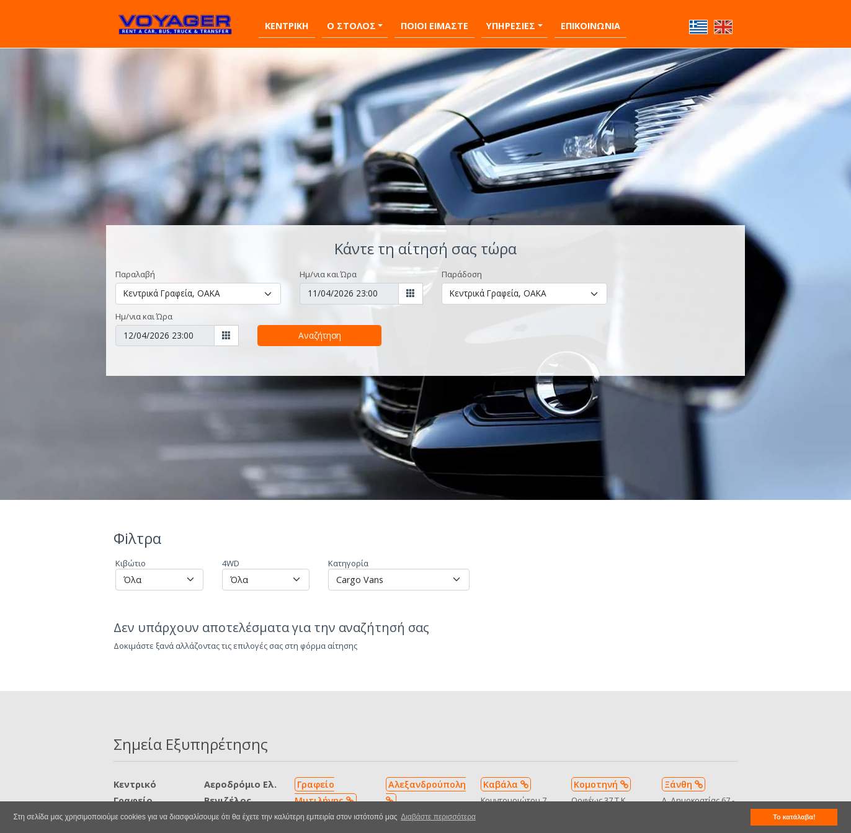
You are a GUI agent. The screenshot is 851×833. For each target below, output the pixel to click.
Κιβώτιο (130, 556)
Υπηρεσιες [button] (510, 19)
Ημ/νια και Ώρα (328, 267)
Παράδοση (462, 267)
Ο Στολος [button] (351, 19)
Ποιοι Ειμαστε (434, 19)
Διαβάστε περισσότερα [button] (438, 817)
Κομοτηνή (601, 777)
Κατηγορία (348, 556)
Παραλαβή (135, 267)
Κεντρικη (287, 19)
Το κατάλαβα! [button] (794, 817)
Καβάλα (505, 777)
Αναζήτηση (319, 328)
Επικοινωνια (590, 19)
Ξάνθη (683, 777)
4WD (230, 556)
